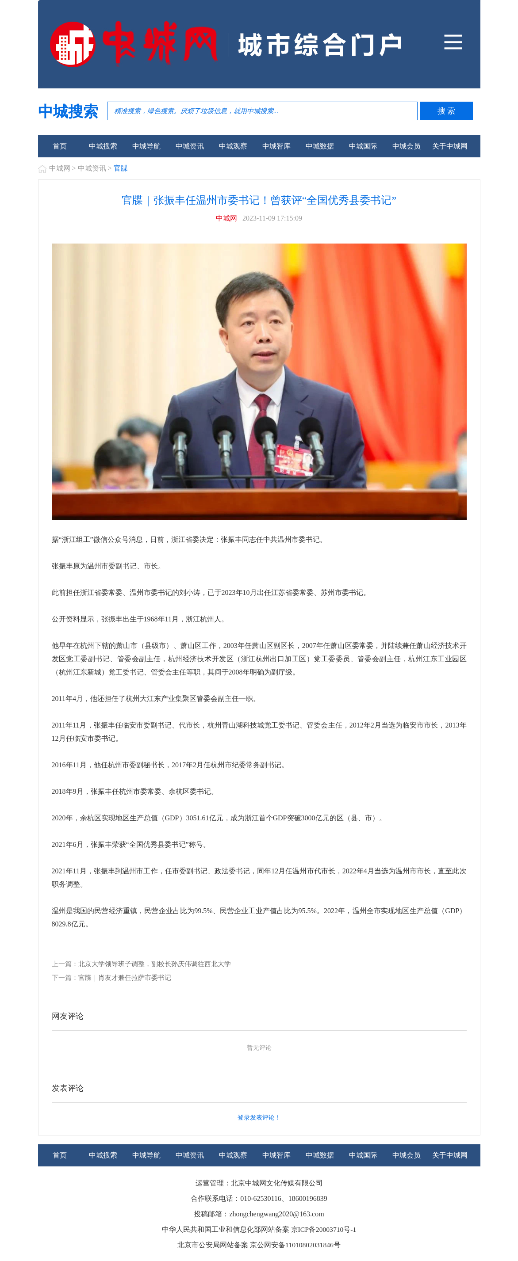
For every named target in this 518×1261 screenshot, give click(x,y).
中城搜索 (103, 146)
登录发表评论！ (259, 1117)
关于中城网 (450, 146)
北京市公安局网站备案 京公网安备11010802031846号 (259, 1244)
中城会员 (406, 146)
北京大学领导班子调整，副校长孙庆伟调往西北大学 (154, 964)
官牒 (121, 168)
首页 (60, 146)
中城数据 (320, 146)
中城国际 (363, 146)
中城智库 (276, 146)
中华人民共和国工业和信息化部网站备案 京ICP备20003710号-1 (259, 1229)
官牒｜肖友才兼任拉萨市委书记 (124, 977)
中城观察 (233, 146)
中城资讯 (190, 146)
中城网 (59, 168)
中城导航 (146, 146)
